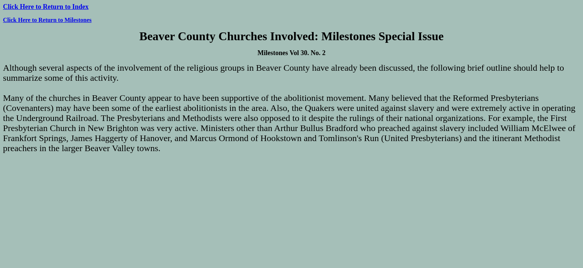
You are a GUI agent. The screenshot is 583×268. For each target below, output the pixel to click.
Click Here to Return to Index (45, 6)
